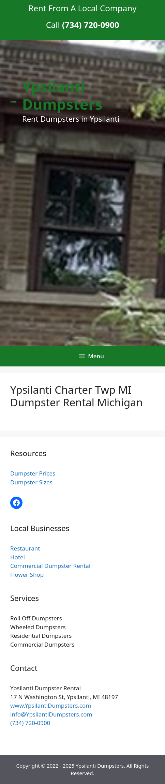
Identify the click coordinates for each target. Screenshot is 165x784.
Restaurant (25, 548)
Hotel (17, 557)
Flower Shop (27, 574)
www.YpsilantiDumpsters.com (50, 705)
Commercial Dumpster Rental (50, 566)
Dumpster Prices (32, 473)
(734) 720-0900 (30, 723)
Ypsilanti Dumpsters (62, 96)
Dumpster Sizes (31, 482)
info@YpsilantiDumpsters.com (51, 714)
